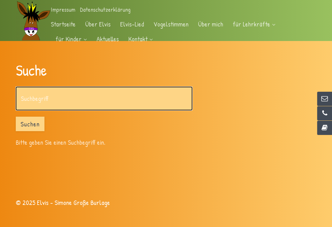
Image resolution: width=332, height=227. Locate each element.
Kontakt (140, 38)
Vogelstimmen (171, 24)
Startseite (63, 24)
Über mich (210, 24)
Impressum (63, 10)
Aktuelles (107, 38)
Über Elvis (98, 24)
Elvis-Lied (132, 24)
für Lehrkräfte (254, 24)
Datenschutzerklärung (105, 10)
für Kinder (71, 38)
